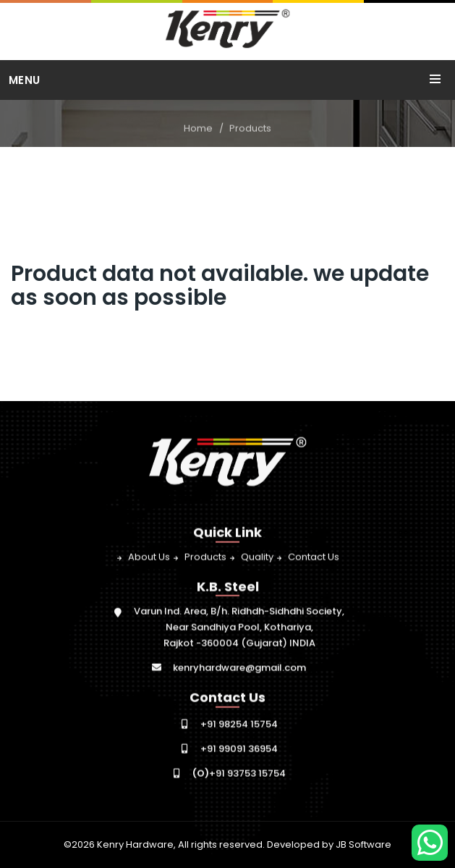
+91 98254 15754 (239, 724)
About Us (149, 557)
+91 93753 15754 (239, 773)
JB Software (363, 844)
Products (250, 128)
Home (198, 128)
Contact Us (313, 557)
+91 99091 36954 (239, 749)
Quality (257, 557)
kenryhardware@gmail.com (239, 668)
